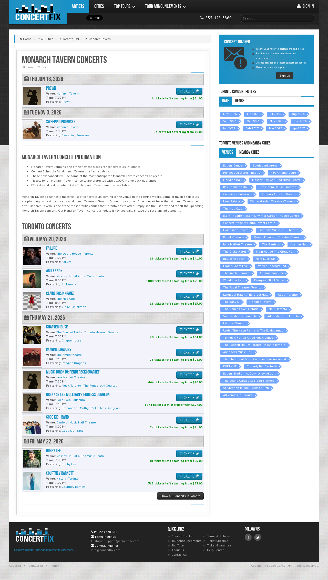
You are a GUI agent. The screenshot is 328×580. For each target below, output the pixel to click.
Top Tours (178, 545)
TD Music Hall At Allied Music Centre (248, 337)
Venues (227, 152)
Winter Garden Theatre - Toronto (272, 201)
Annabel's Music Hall (237, 352)
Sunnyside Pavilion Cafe (240, 316)
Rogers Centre (233, 165)
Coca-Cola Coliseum (237, 194)
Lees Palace (231, 201)
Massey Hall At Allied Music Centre (276, 180)
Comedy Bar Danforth (262, 366)
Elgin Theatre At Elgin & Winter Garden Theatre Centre (261, 216)
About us (178, 550)
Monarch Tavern (260, 302)
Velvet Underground (272, 266)
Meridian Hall (232, 180)
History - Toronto (234, 323)
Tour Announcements (186, 541)
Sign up (285, 75)
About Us (15, 565)
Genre (239, 100)
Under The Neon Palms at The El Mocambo (253, 330)
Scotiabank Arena (265, 165)
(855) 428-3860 (108, 532)
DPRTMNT (230, 366)
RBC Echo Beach (234, 259)
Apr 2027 (298, 128)
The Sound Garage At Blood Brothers (248, 380)
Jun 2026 (253, 114)
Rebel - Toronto (233, 237)
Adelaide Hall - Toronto (283, 316)
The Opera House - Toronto (277, 187)
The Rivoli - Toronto (236, 273)
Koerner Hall (299, 244)
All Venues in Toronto (238, 395)
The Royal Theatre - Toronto (242, 287)
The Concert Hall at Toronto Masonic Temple (254, 345)
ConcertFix (38, 12)
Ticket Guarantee (219, 545)
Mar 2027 (275, 128)
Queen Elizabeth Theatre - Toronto (278, 237)
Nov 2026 (276, 121)
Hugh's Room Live (235, 266)
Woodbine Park (233, 280)
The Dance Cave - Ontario (241, 309)
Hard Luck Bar (265, 259)
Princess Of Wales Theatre (241, 172)
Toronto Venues (37, 67)
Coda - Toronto (288, 294)
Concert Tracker (182, 536)
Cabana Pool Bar (271, 273)
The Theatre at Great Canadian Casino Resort (254, 359)
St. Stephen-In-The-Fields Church (246, 388)
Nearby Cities (249, 152)
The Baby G (231, 302)
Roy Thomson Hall (236, 187)
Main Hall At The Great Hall (275, 251)
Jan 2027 (229, 128)
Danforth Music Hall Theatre (278, 230)
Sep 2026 (230, 121)
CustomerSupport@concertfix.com (115, 541)
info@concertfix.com (105, 550)
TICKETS (189, 91)
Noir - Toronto (278, 309)
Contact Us (179, 554)
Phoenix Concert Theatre (279, 194)
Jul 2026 (275, 114)
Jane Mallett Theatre (237, 244)
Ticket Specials (217, 541)
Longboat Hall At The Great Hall (245, 294)
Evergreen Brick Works (269, 280)
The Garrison (271, 244)
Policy (54, 565)
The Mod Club (232, 208)
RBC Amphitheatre (283, 172)
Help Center (215, 550)
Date (225, 100)
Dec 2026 (300, 121)
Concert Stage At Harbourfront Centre (249, 223)
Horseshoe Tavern (236, 230)
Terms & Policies (219, 536)
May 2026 (230, 114)
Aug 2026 (298, 114)
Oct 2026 (253, 121)
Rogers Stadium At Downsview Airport (249, 373)
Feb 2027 (252, 128)
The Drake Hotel (234, 251)
